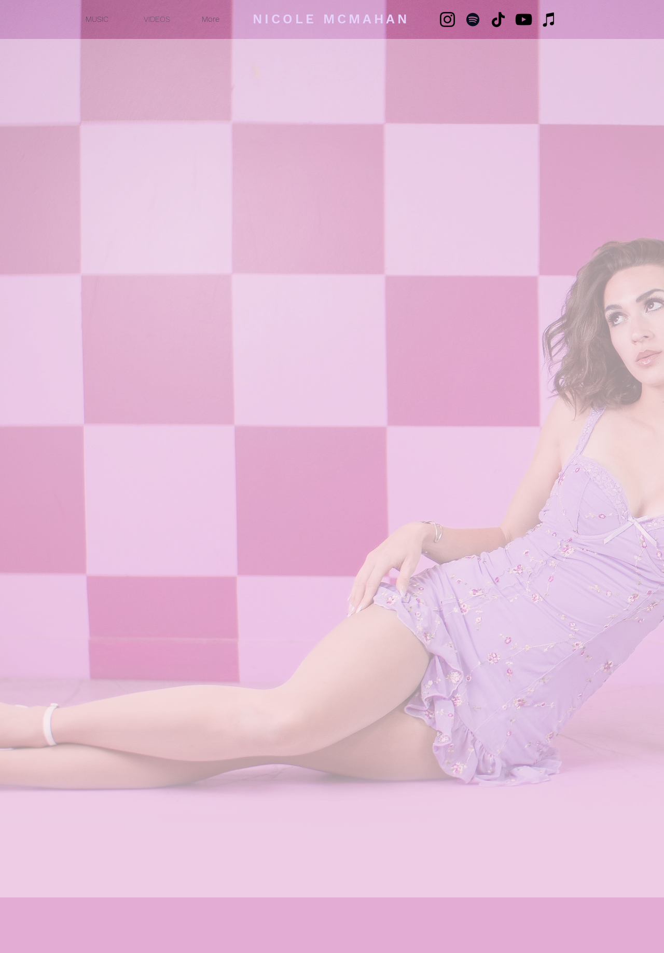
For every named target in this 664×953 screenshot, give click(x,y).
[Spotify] (473, 19)
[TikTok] (498, 19)
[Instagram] (447, 19)
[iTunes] (549, 19)
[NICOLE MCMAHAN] (332, 19)
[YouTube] (524, 19)
